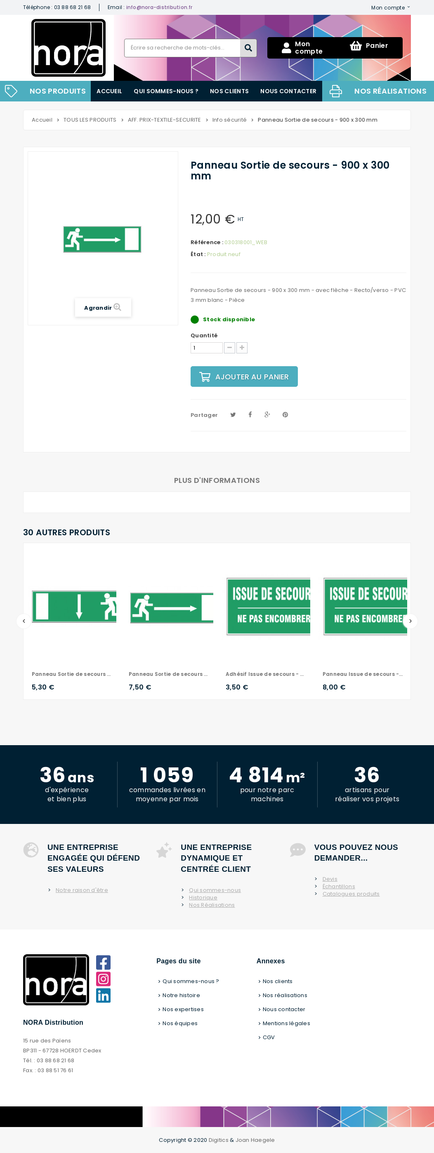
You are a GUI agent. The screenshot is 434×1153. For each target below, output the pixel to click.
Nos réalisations (390, 91)
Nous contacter (288, 91)
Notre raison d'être (82, 890)
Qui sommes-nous (215, 890)
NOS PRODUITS (58, 91)
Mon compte (388, 7)
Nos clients (229, 91)
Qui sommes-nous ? (166, 91)
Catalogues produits (351, 894)
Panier (369, 45)
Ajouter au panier (244, 377)
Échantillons (339, 886)
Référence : (207, 242)
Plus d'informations (217, 480)
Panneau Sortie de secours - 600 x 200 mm (72, 674)
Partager (204, 415)
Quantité (204, 335)
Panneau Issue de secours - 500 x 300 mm (363, 674)
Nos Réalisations (212, 905)
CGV (269, 1037)
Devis (330, 879)
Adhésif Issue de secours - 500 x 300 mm (266, 674)
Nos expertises (183, 1009)
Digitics (219, 1140)
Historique (203, 897)
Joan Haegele (255, 1140)
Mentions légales (286, 1023)
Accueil (109, 91)
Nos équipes (180, 1023)
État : (198, 254)
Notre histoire (181, 995)
